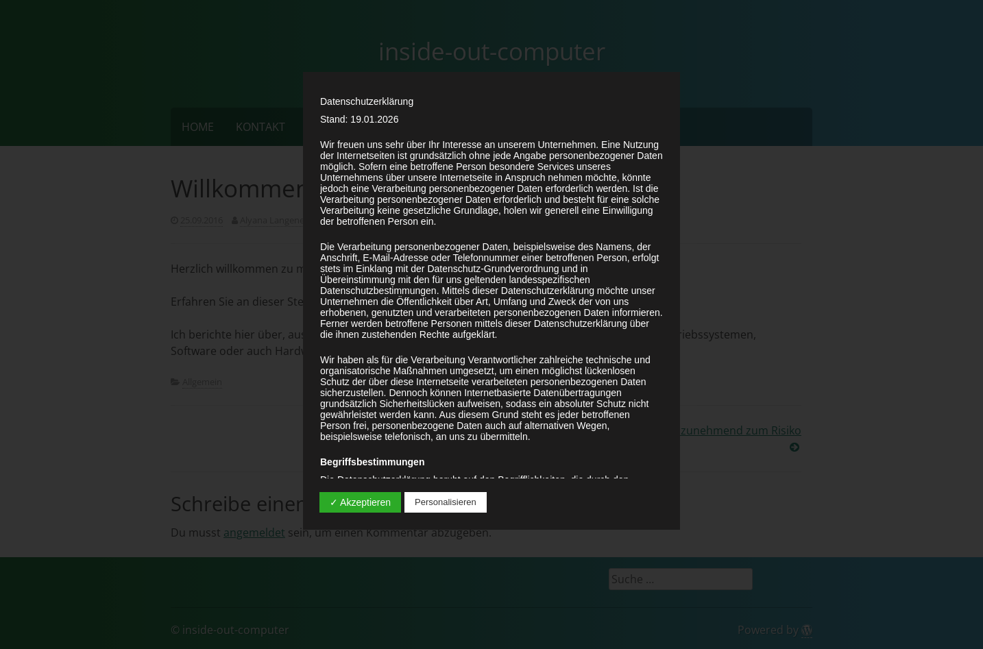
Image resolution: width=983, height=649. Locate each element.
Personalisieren (445, 502)
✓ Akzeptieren (360, 502)
